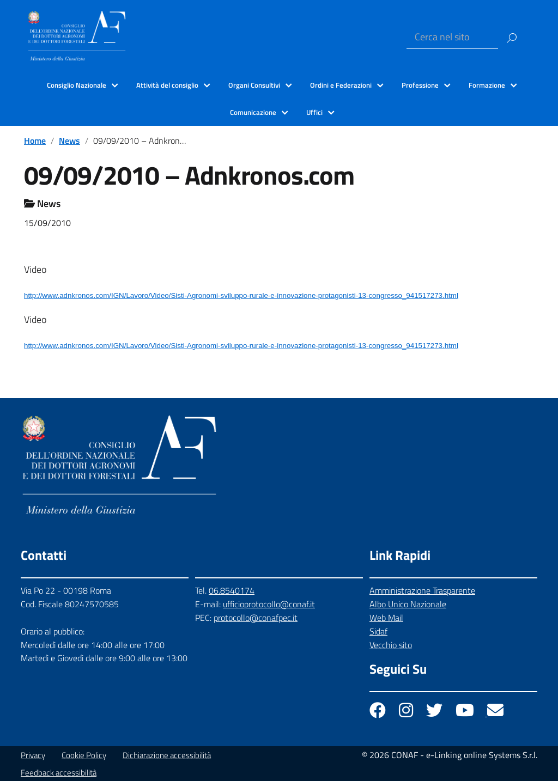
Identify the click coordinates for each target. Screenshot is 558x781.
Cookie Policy (84, 755)
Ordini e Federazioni (341, 85)
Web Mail (386, 617)
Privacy (33, 755)
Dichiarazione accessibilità (167, 755)
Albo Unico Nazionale (407, 604)
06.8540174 (231, 590)
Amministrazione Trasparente (422, 590)
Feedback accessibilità (58, 772)
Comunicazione (253, 112)
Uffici (314, 112)
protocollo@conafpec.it (256, 617)
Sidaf (378, 631)
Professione (420, 85)
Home (35, 140)
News (69, 140)
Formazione (487, 85)
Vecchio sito (390, 644)
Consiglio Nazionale (76, 85)
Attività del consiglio (167, 85)
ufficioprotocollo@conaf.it (269, 604)
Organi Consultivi (254, 85)
